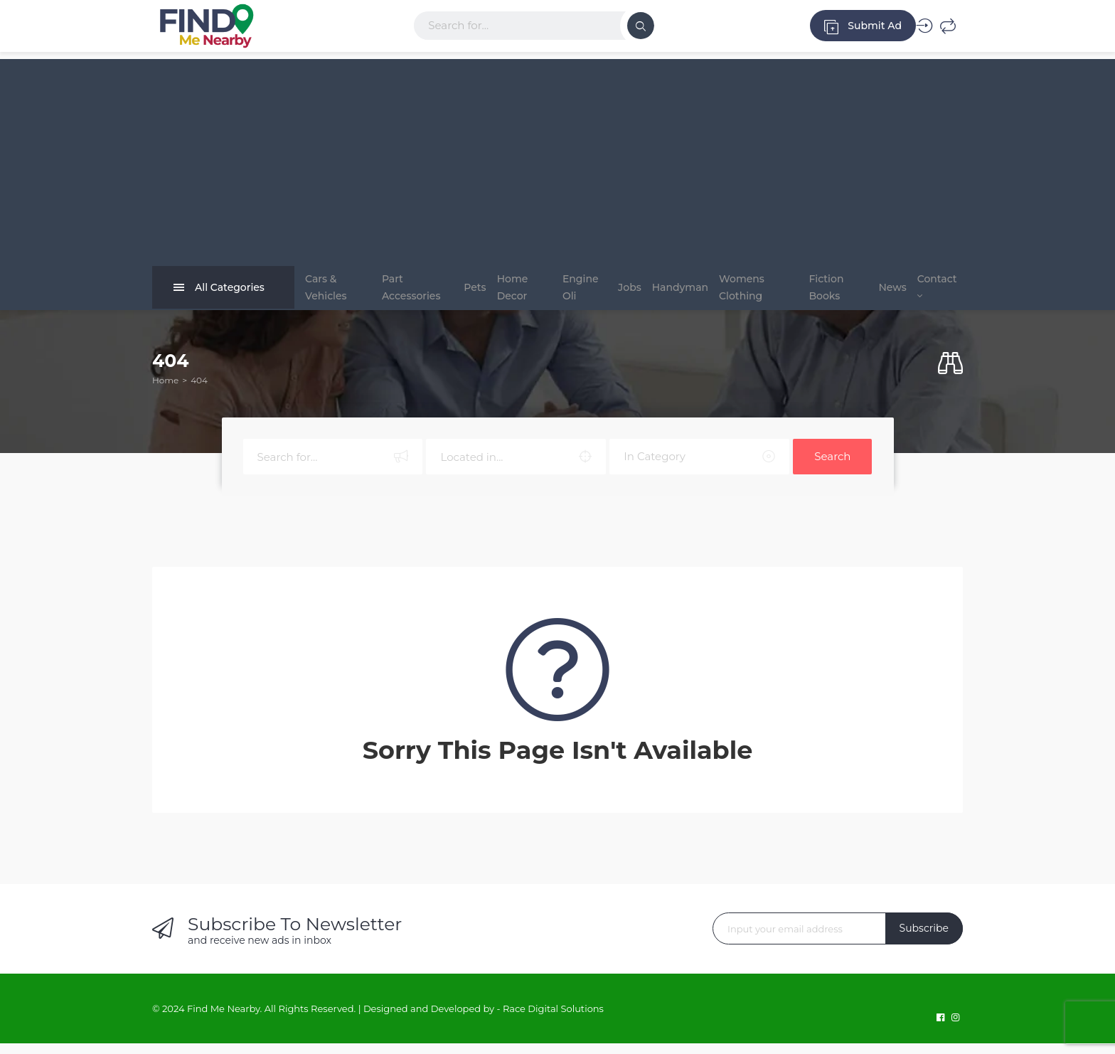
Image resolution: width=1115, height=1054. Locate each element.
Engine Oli (569, 293)
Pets (463, 293)
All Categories (219, 292)
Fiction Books (821, 293)
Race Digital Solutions (553, 1019)
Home (165, 390)
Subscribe (924, 938)
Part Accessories (401, 293)
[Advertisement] (557, 158)
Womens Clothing (754, 293)
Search (832, 467)
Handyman (681, 293)
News (877, 293)
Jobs (620, 293)
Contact (932, 292)
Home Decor (511, 293)
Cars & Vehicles (326, 293)
